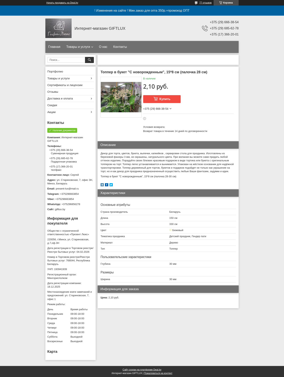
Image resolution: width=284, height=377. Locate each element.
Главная (54, 46)
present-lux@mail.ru (67, 188)
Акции (51, 112)
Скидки (52, 105)
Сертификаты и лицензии (64, 85)
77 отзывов (205, 2)
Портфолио (55, 71)
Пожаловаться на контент (158, 373)
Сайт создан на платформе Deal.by (142, 369)
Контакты (120, 46)
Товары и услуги (78, 46)
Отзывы (52, 91)
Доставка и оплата (60, 98)
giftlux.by (60, 209)
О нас (103, 46)
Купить (164, 99)
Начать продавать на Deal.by (62, 2)
